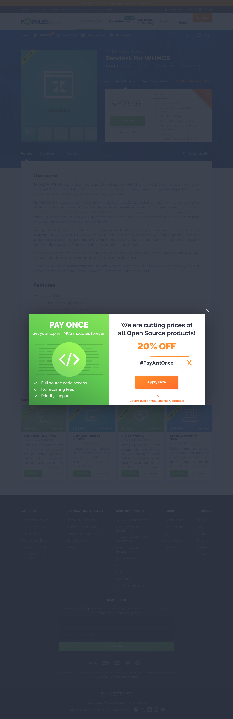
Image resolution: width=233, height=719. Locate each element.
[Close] (207, 310)
